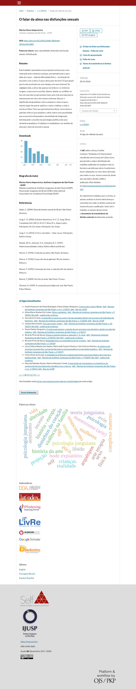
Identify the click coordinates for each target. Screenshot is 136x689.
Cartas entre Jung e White (90, 306)
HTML (97, 31)
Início (21, 11)
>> (38, 375)
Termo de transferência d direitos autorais (97, 65)
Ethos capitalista (59, 312)
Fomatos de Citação (90, 111)
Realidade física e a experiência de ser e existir (66, 340)
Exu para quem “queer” (53, 323)
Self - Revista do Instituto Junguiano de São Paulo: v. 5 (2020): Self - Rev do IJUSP (69, 321)
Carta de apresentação (92, 55)
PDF (86, 31)
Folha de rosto (89, 59)
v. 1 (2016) (41, 11)
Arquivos (30, 11)
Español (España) (26, 578)
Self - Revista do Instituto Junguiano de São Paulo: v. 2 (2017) (59, 332)
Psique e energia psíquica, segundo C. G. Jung (66, 335)
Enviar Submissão (28, 392)
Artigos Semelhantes (30, 301)
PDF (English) (89, 35)
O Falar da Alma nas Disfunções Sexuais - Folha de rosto (96, 48)
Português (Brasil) (27, 574)
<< (20, 375)
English (22, 569)
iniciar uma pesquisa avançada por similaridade (57, 381)
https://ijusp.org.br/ (29, 641)
